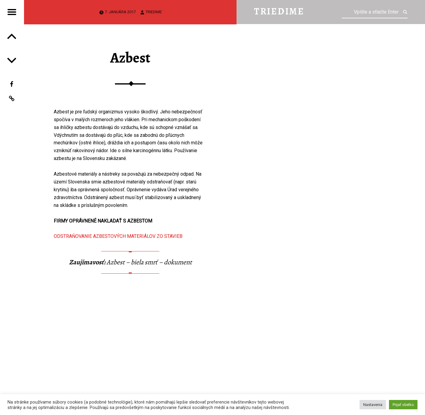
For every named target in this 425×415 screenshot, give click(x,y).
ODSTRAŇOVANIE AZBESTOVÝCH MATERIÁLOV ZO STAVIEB (118, 236)
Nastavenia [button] (372, 404)
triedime (154, 12)
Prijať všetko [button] (403, 404)
